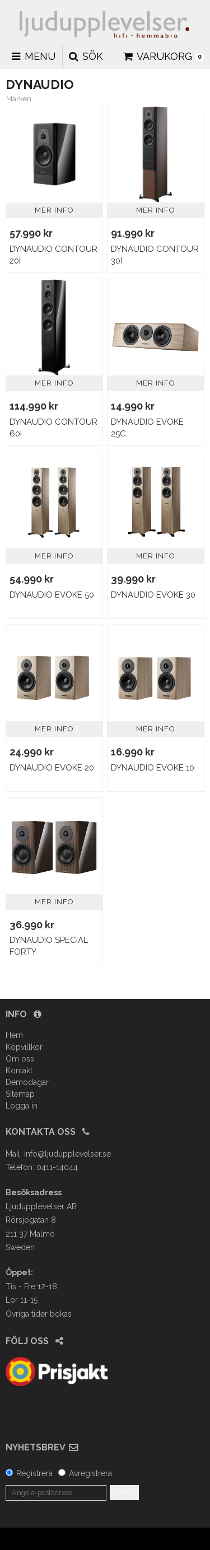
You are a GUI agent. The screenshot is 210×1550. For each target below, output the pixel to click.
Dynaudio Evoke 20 (52, 768)
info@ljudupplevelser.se (67, 1153)
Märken (18, 99)
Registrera (34, 1473)
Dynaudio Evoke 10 (152, 768)
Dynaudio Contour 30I (155, 255)
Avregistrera (90, 1473)
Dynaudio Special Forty (49, 946)
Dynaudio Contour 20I (53, 255)
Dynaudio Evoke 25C (147, 428)
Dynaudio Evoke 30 (153, 595)
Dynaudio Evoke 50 (52, 595)
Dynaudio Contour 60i (53, 428)
